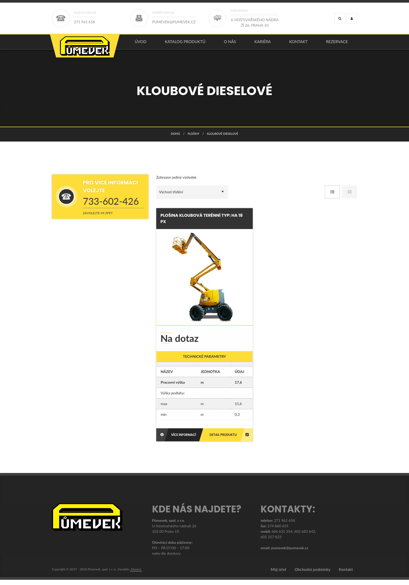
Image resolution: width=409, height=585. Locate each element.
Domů (175, 139)
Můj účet (278, 574)
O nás (230, 44)
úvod (140, 44)
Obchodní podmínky (312, 574)
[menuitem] (140, 44)
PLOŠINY (193, 139)
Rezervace (337, 44)
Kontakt (298, 44)
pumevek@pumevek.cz (289, 553)
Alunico (136, 574)
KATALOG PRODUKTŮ (185, 44)
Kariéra (262, 44)
